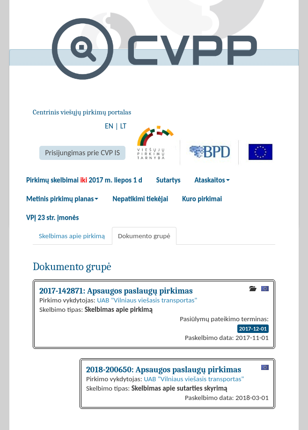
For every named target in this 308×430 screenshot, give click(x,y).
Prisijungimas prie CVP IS (82, 152)
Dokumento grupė (144, 236)
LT (123, 125)
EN (109, 125)
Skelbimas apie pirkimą (72, 236)
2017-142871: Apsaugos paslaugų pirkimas (116, 290)
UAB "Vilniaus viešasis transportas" (147, 300)
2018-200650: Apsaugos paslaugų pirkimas (163, 369)
